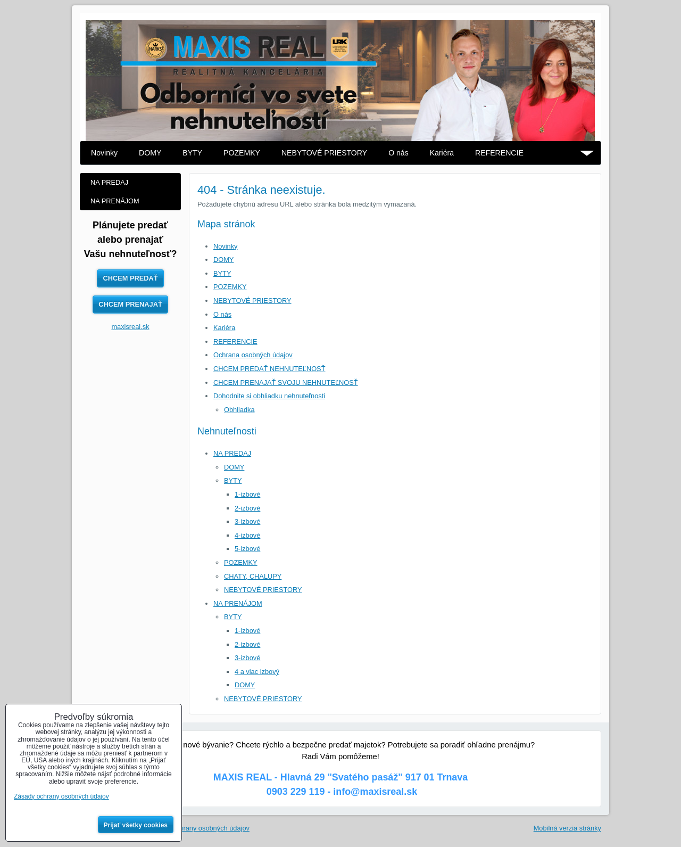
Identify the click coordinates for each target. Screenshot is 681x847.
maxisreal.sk (130, 327)
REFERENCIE (499, 153)
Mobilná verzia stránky (567, 828)
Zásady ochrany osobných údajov (199, 828)
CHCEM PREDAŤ (130, 278)
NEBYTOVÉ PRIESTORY (324, 153)
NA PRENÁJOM (237, 603)
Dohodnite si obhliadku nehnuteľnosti (269, 396)
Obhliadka (239, 410)
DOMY (150, 153)
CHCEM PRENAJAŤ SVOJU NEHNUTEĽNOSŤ (285, 383)
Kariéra (442, 153)
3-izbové (247, 521)
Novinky (104, 153)
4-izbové (247, 535)
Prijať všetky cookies (136, 825)
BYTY (192, 153)
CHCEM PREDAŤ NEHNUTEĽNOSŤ (269, 369)
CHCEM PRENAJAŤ (130, 304)
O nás (398, 153)
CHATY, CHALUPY (252, 576)
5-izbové (247, 549)
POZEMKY (241, 153)
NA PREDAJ (232, 453)
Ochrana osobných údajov (253, 355)
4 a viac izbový (257, 672)
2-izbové (247, 508)
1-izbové (247, 494)
